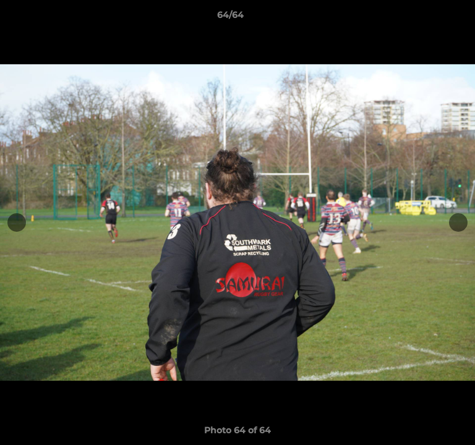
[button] (430, 17)
